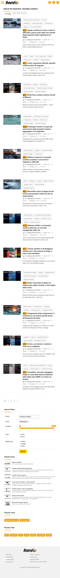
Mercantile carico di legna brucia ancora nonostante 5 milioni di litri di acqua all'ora (38, 193)
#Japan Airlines (38, 306)
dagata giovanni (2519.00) (33, 39)
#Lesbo (25, 56)
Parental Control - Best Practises (38, 561)
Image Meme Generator (11, 520)
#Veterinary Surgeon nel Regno (44, 88)
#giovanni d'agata (28, 154)
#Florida (36, 119)
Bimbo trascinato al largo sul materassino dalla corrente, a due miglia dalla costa (39, 285)
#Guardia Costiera (49, 272)
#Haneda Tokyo (27, 306)
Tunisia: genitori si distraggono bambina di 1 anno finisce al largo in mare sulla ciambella (38, 251)
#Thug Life (13, 535)
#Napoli (41, 272)
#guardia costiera (28, 150)
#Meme (49, 535)
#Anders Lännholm (48, 181)
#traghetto (26, 337)
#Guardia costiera (28, 215)
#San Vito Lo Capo (46, 218)
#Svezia (39, 181)
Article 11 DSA (10, 561)
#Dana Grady (43, 119)
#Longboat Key (27, 119)
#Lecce (50, 365)
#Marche (26, 26)
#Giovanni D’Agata (28, 123)
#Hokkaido (46, 306)
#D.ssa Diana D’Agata (35, 26)
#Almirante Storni (28, 184)
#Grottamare (27, 23)
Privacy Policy (33, 557)
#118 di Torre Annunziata (30, 276)
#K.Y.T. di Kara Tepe (41, 56)
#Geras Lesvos (27, 59)
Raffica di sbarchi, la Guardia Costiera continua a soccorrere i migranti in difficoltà (37, 159)
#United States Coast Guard (41, 116)
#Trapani (26, 222)
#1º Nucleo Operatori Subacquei (32, 19)
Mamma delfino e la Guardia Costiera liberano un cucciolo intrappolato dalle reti (37, 228)
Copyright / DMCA (34, 559)
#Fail (6, 535)
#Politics (33, 535)
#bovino (26, 365)
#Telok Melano (27, 84)
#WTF (20, 535)
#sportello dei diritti (47, 150)
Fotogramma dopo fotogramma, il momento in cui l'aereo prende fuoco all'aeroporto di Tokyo (39, 315)
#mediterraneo (38, 154)
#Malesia (35, 84)
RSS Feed (8, 554)
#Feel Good (41, 535)
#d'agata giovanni (45, 59)
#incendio (26, 310)
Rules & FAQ (9, 557)
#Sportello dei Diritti (40, 91)
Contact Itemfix (10, 559)
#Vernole (26, 368)
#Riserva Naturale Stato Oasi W (38, 365)
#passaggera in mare (40, 340)
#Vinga (25, 181)
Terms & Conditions (35, 554)
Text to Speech (25, 520)
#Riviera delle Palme (37, 23)
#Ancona (44, 19)
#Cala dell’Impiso (28, 218)
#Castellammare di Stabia (30, 272)
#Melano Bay (43, 84)
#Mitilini (50, 56)
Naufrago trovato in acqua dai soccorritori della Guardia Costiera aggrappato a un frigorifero (37, 129)
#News (26, 535)
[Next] (17, 401)
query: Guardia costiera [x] (19, 13)
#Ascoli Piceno (48, 23)
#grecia (32, 56)
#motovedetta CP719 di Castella (43, 215)
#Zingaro (37, 218)
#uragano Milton (28, 116)
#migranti (36, 59)
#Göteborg (32, 181)
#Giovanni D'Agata (28, 91)
